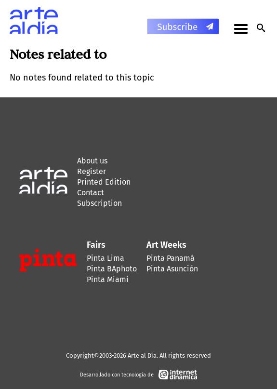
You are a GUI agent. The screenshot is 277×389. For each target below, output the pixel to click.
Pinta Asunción (172, 268)
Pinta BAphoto (112, 268)
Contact (90, 192)
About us (92, 160)
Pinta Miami (108, 279)
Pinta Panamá (170, 258)
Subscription (99, 203)
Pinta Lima (105, 258)
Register (91, 171)
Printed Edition (104, 182)
